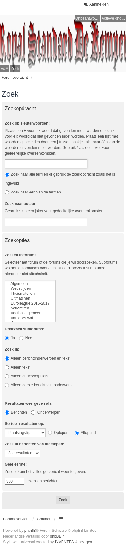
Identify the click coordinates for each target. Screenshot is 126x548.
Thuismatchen (30, 293)
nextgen (85, 542)
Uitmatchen (30, 298)
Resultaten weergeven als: (29, 403)
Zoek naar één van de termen (33, 192)
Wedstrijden (30, 288)
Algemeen (30, 283)
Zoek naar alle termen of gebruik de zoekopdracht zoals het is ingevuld (60, 179)
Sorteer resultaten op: (24, 424)
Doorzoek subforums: (24, 329)
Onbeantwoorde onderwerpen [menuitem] (87, 18)
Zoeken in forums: (21, 255)
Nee (25, 338)
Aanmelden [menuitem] (96, 4)
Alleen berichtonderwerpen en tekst (37, 358)
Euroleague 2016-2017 (30, 303)
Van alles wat (30, 318)
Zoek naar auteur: (21, 203)
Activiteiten (30, 308)
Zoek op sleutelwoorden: (27, 123)
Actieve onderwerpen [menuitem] (114, 18)
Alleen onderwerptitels (26, 376)
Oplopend (59, 432)
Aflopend (85, 432)
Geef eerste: (16, 464)
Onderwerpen (45, 412)
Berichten (16, 412)
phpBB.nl (57, 536)
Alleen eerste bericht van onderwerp (38, 385)
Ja (10, 338)
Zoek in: (12, 349)
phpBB (30, 530)
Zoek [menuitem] (15, 68)
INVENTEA (64, 542)
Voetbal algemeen (30, 313)
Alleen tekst (17, 367)
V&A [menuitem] (4, 68)
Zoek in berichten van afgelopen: (34, 444)
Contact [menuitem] (43, 519)
